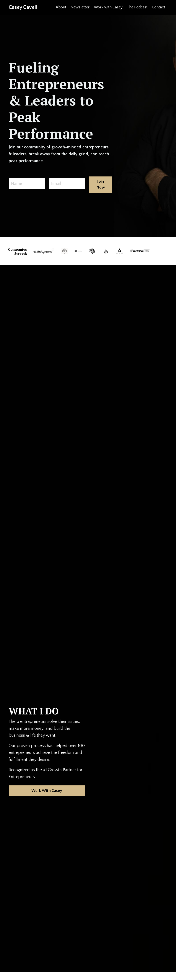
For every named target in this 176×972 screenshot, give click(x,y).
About (61, 7)
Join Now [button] (100, 184)
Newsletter (80, 7)
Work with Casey (108, 7)
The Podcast (137, 7)
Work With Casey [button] (46, 791)
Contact (158, 7)
